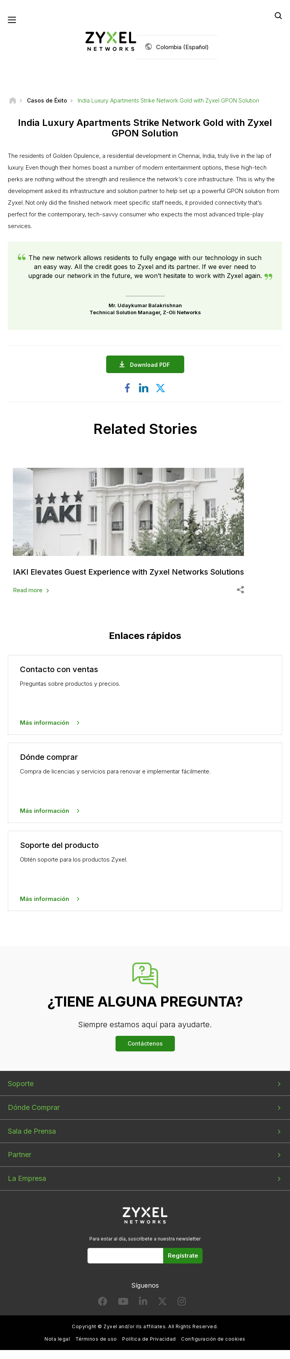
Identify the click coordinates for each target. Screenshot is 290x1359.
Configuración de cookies (213, 1339)
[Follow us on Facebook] (102, 1303)
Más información (44, 722)
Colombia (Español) (182, 47)
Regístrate (183, 1255)
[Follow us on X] (162, 1303)
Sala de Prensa (32, 1131)
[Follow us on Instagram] (182, 1303)
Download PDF (152, 364)
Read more (28, 590)
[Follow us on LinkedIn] (143, 1303)
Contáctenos (145, 1043)
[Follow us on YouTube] (123, 1303)
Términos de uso (96, 1339)
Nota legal (57, 1339)
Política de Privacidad (149, 1339)
